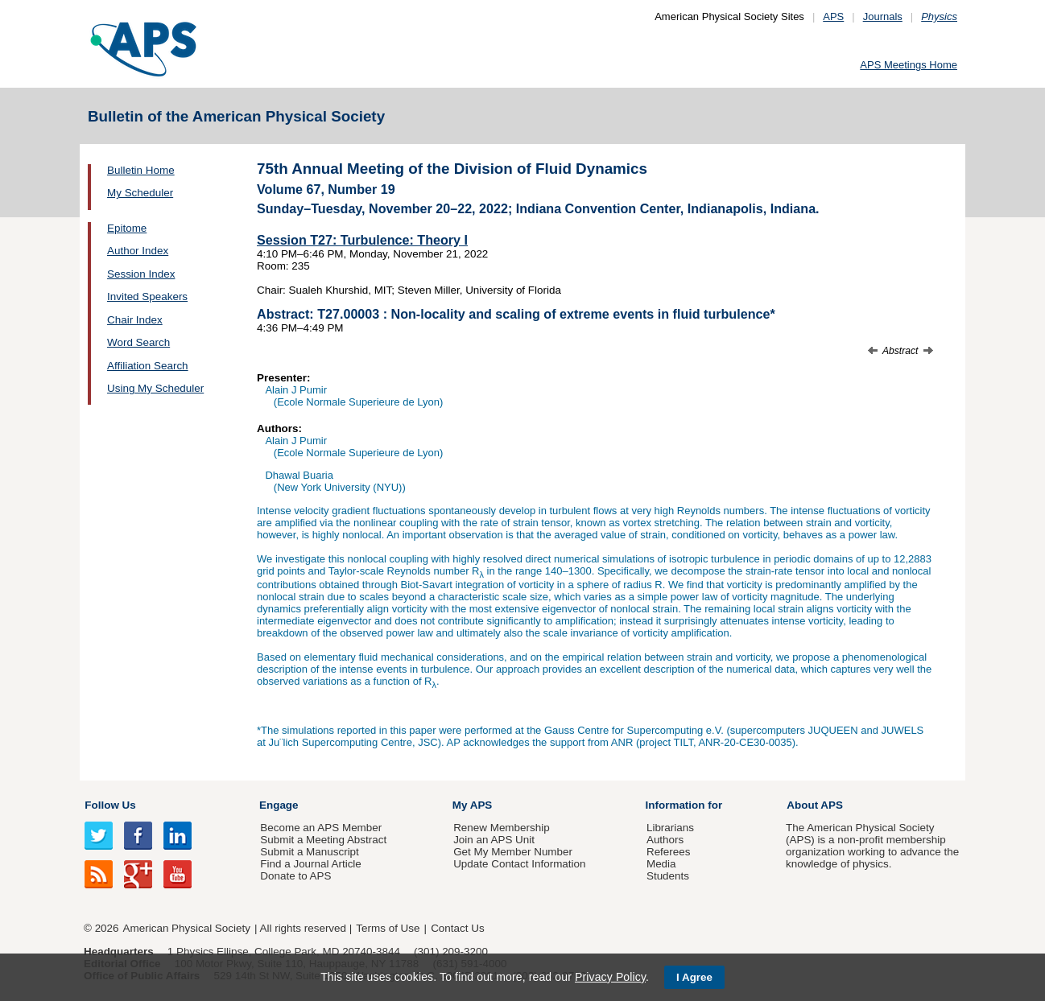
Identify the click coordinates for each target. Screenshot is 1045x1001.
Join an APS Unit (494, 840)
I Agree (694, 977)
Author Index (137, 251)
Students (667, 876)
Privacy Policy (610, 976)
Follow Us (110, 805)
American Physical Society (186, 928)
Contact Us (457, 928)
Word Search (138, 342)
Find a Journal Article (310, 864)
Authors (665, 840)
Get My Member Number (512, 852)
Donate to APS (295, 876)
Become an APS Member (321, 828)
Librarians (670, 828)
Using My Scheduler (155, 388)
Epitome (127, 228)
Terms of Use (387, 928)
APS (833, 16)
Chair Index (135, 320)
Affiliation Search (147, 366)
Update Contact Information (519, 864)
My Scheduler (140, 193)
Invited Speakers (147, 296)
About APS (815, 805)
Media (661, 864)
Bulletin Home (141, 170)
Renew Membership (501, 828)
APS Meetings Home (908, 65)
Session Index (141, 274)
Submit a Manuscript (309, 852)
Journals (882, 16)
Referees (668, 852)
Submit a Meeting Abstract (323, 840)
